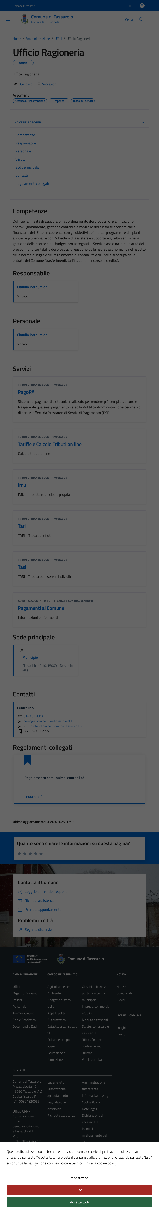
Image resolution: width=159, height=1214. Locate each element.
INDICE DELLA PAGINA (79, 122)
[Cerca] (141, 19)
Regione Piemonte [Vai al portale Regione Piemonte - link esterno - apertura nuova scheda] (24, 6)
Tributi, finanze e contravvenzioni (43, 384)
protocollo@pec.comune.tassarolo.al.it (27, 1144)
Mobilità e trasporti (95, 1019)
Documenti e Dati (25, 1026)
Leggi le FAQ (56, 1082)
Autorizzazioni (28, 600)
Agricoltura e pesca (60, 986)
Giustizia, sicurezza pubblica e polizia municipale (94, 993)
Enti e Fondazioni (24, 1019)
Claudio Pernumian (32, 287)
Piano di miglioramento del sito (94, 1135)
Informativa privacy (95, 1095)
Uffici (16, 986)
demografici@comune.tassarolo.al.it (27, 1129)
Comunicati (124, 993)
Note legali (89, 1108)
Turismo (87, 1052)
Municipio (30, 657)
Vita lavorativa (92, 1059)
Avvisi (121, 999)
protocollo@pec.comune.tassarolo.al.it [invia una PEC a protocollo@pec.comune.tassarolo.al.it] (57, 726)
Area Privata (21, 1176)
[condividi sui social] (23, 84)
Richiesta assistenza (61, 1115)
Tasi (22, 567)
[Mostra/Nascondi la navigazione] (8, 19)
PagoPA (26, 392)
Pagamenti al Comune (41, 608)
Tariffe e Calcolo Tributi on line (50, 444)
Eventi (121, 1034)
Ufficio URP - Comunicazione (23, 1114)
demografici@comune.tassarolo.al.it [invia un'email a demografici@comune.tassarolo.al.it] (44, 721)
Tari (22, 526)
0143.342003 (30, 716)
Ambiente (54, 993)
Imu (22, 485)
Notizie (121, 986)
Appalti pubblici (57, 1013)
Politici (17, 999)
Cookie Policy (91, 1102)
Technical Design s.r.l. (41, 1202)
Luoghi (121, 1027)
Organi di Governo (25, 993)
